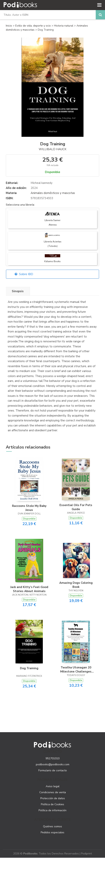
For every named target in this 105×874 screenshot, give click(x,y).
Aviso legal (52, 786)
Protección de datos (52, 798)
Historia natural (64, 26)
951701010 (52, 758)
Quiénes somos (52, 826)
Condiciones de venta (52, 792)
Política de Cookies (52, 804)
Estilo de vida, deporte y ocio (33, 26)
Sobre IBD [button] (24, 274)
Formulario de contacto (52, 770)
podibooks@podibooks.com (52, 764)
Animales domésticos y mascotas (53, 193)
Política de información (52, 810)
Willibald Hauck (52, 149)
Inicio (9, 26)
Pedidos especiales (52, 832)
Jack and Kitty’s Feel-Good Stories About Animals (29, 589)
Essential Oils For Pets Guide (75, 507)
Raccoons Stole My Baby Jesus (29, 508)
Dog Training (29, 668)
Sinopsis (18, 291)
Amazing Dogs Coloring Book (76, 585)
